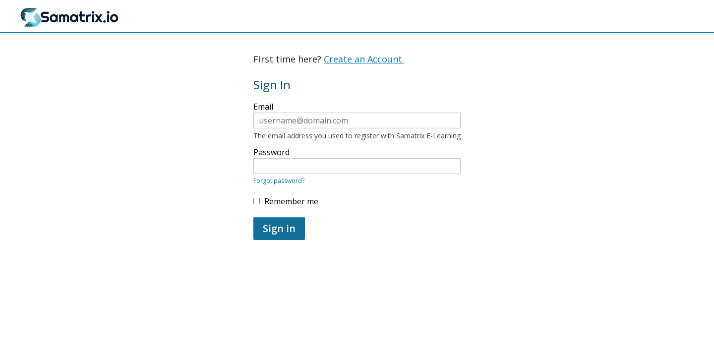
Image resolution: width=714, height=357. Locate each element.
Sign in (279, 228)
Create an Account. (364, 59)
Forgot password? (278, 181)
